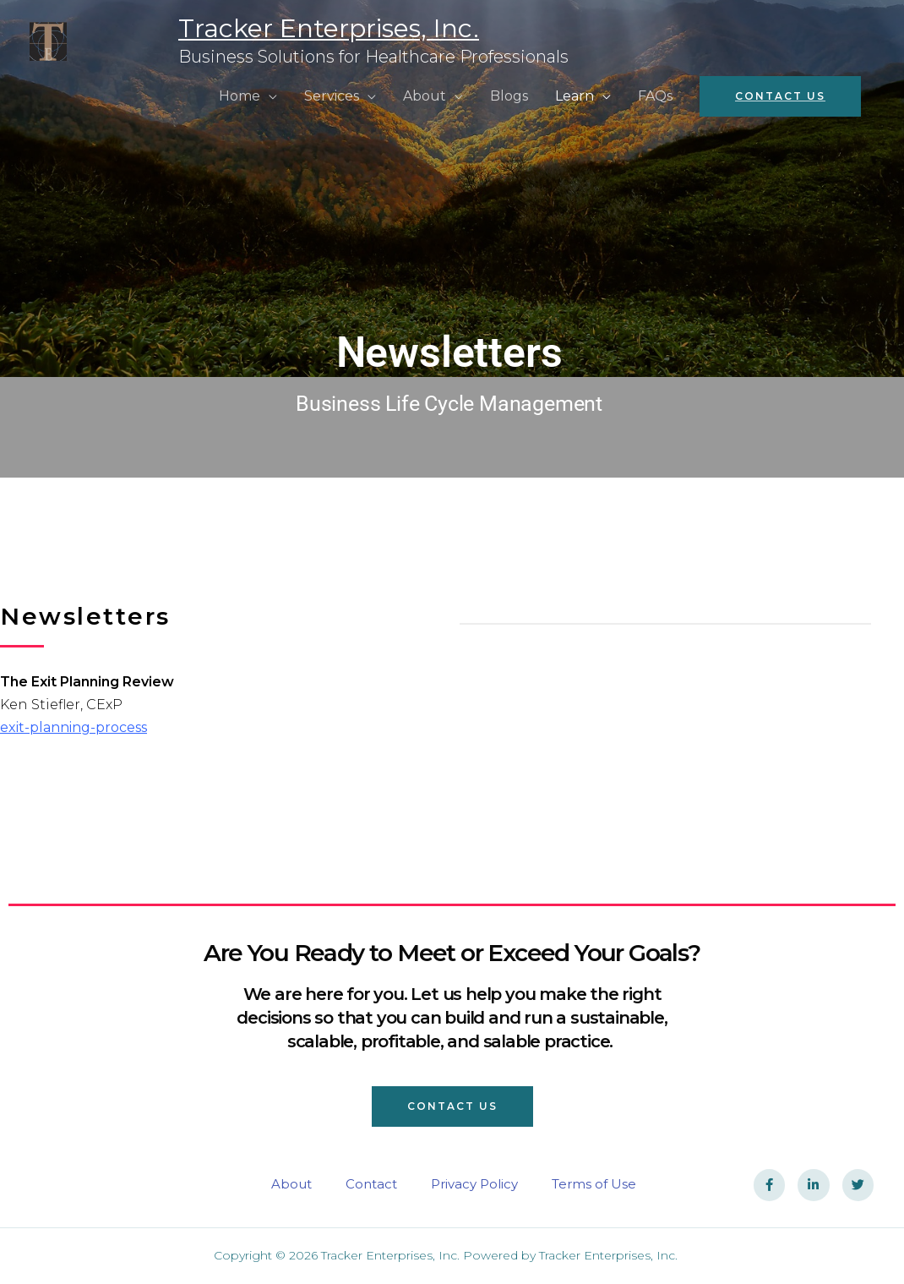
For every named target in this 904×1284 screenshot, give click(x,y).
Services (331, 96)
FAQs (655, 96)
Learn (574, 96)
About (424, 96)
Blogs (509, 96)
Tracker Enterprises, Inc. (230, 28)
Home (239, 96)
